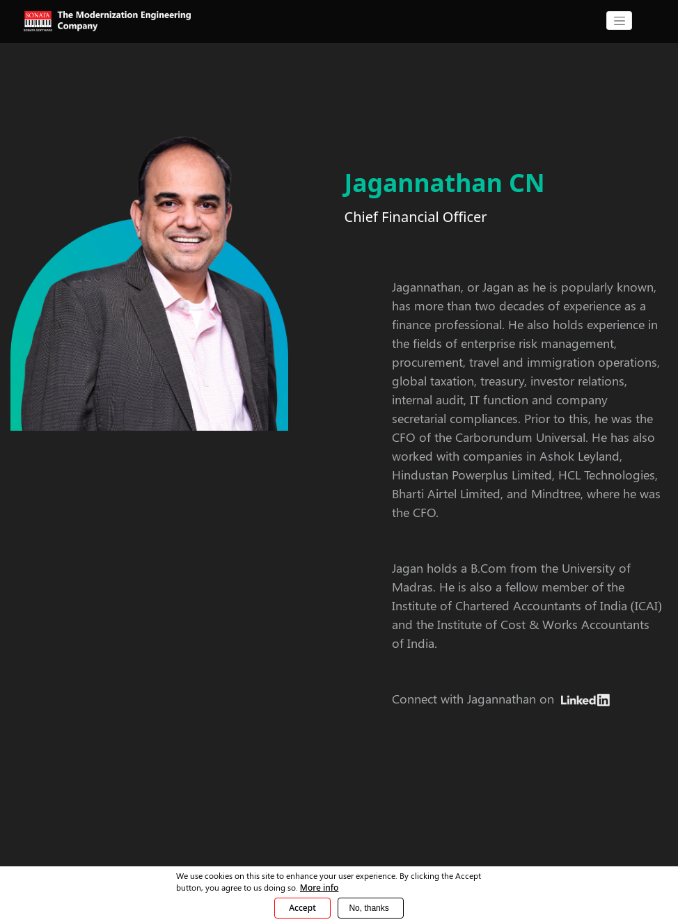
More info (319, 887)
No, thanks (368, 908)
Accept (302, 908)
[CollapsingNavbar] (619, 20)
